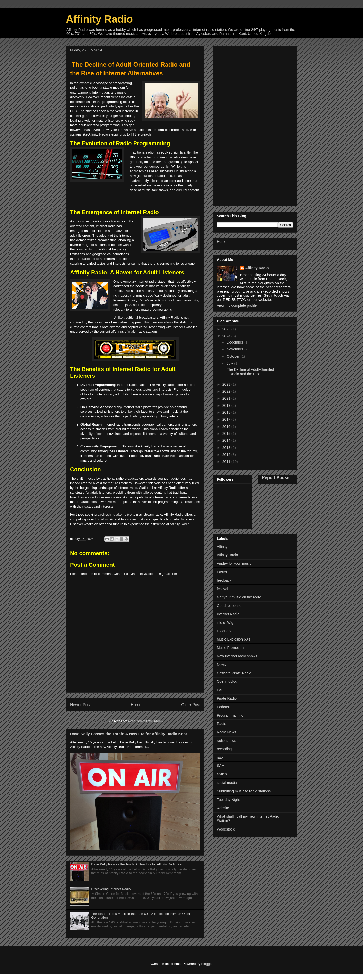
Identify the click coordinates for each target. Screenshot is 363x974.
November (235, 349)
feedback (224, 580)
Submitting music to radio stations (244, 791)
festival (222, 589)
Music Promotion (230, 648)
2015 (226, 433)
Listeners (224, 631)
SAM (220, 766)
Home (136, 704)
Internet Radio (228, 614)
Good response (229, 605)
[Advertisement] (255, 125)
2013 (226, 448)
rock (220, 757)
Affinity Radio (99, 19)
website (223, 808)
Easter (222, 572)
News (221, 665)
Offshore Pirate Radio (234, 673)
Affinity (222, 547)
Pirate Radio (227, 698)
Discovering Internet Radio (111, 889)
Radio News (226, 732)
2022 (226, 391)
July (230, 363)
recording (224, 749)
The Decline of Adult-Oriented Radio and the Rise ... (250, 371)
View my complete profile (237, 305)
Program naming (230, 715)
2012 (226, 455)
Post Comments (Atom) (145, 721)
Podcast (223, 707)
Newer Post (80, 704)
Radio (221, 724)
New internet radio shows (237, 656)
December (235, 342)
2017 (226, 419)
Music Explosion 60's (233, 639)
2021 (226, 398)
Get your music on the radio (239, 597)
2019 (226, 405)
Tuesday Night (228, 800)
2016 (226, 427)
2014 (226, 440)
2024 (226, 336)
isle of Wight (226, 622)
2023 (226, 384)
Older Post (190, 704)
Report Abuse (275, 477)
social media (227, 783)
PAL (220, 690)
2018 (226, 412)
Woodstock (226, 829)
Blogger (206, 964)
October (233, 356)
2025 (226, 329)
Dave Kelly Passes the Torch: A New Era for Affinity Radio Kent (128, 734)
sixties (222, 774)
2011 (226, 461)
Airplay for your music (234, 563)
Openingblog (227, 681)
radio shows (226, 740)
